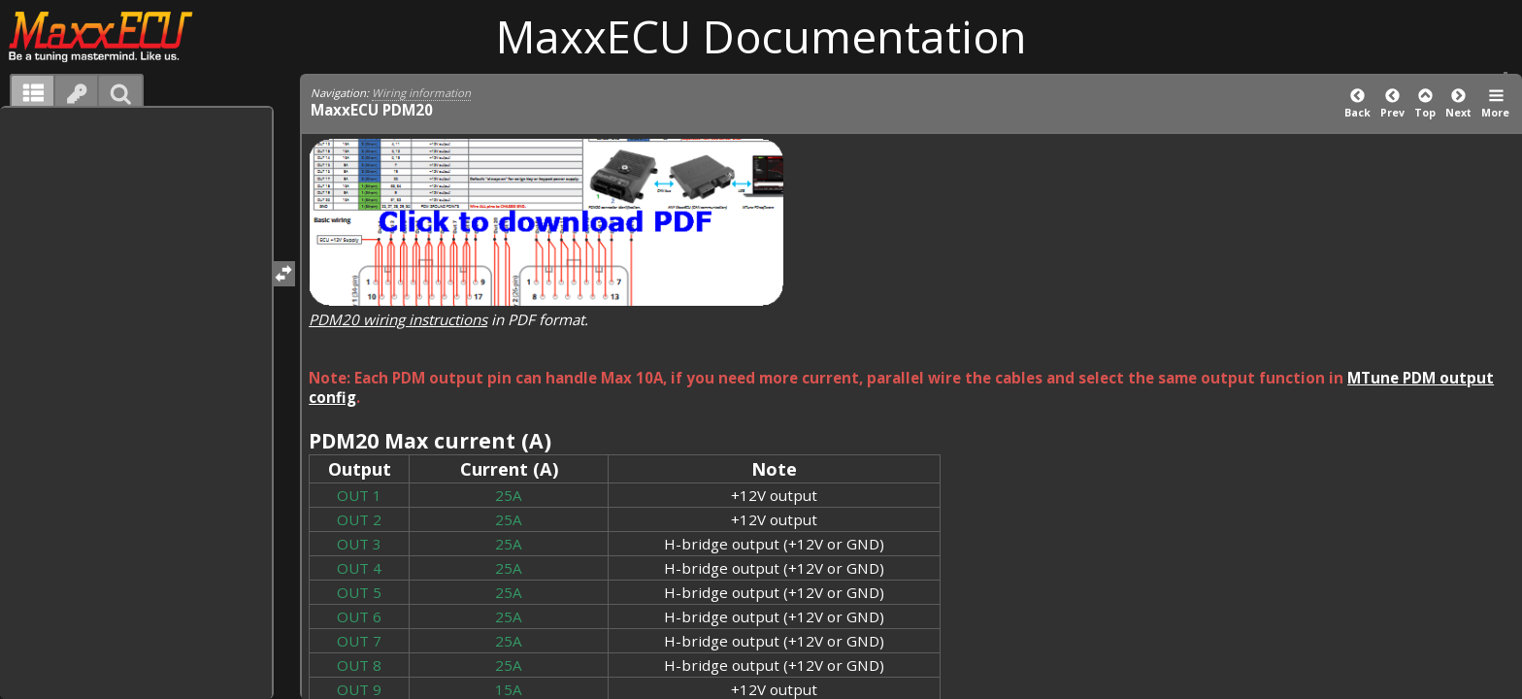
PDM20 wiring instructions (398, 319)
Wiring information (421, 92)
